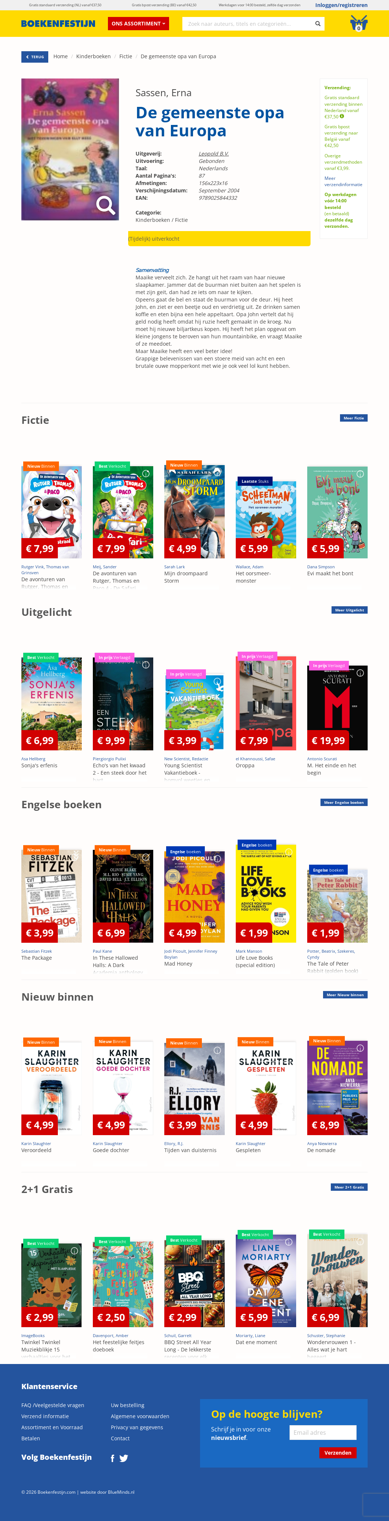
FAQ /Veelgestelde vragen (52, 1405)
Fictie (125, 56)
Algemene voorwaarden (140, 1416)
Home (60, 56)
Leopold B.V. (214, 153)
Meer (354, 418)
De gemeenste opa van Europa (178, 56)
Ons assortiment (138, 23)
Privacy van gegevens (137, 1427)
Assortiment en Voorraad (52, 1427)
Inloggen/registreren (341, 4)
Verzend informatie (45, 1416)
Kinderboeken (93, 56)
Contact (120, 1438)
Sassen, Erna (164, 92)
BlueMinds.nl (121, 1492)
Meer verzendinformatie (343, 181)
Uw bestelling (127, 1405)
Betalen (30, 1438)
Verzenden (338, 1452)
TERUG (35, 56)
